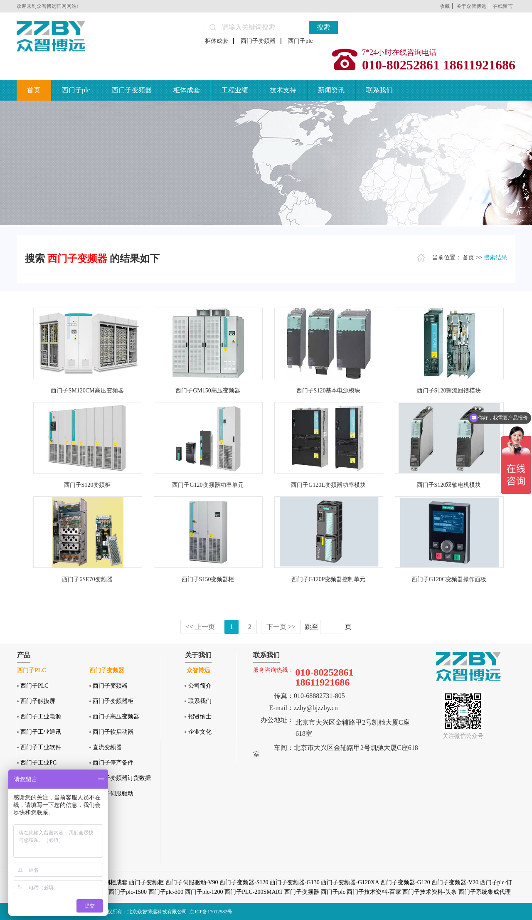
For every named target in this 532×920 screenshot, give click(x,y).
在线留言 (503, 6)
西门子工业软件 (40, 747)
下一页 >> (281, 626)
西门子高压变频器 (116, 716)
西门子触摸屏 (37, 701)
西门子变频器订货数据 (122, 778)
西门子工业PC (38, 763)
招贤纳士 (200, 716)
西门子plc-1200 (204, 892)
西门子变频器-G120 (405, 882)
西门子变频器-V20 (454, 882)
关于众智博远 (471, 6)
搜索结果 (495, 257)
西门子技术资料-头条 (429, 892)
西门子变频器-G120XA (350, 882)
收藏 (445, 6)
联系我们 (379, 90)
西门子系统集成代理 (484, 892)
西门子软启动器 (113, 732)
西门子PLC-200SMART (253, 892)
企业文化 (200, 732)
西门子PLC (34, 686)
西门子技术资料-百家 (374, 892)
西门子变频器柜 (113, 701)
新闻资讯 (331, 90)
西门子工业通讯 (40, 732)
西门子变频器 (258, 41)
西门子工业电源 (40, 716)
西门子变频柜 (146, 882)
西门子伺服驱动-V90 (191, 882)
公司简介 (200, 686)
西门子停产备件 (113, 763)
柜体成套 (216, 41)
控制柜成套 (113, 882)
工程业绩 (235, 90)
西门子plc (300, 41)
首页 (33, 90)
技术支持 (283, 90)
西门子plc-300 (166, 892)
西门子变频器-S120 (243, 882)
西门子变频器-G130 (295, 882)
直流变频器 (107, 747)
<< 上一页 (200, 626)
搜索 (323, 27)
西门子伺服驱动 (113, 793)
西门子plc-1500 (127, 892)
